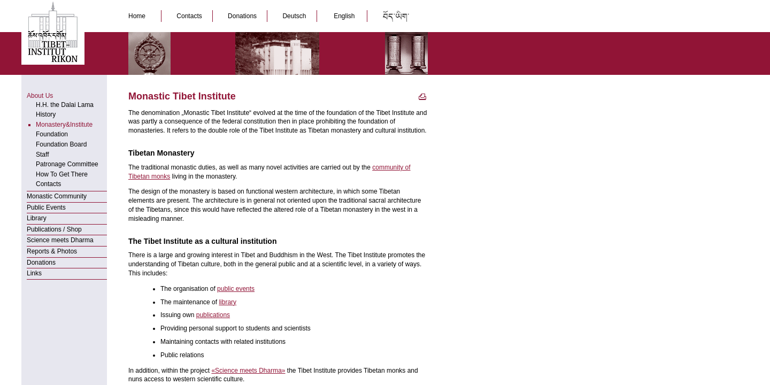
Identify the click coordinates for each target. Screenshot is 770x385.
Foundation (52, 134)
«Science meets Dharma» (248, 370)
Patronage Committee (67, 164)
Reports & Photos (52, 251)
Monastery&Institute (64, 124)
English (344, 16)
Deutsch (294, 16)
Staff (42, 154)
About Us (40, 95)
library (227, 302)
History (46, 114)
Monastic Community (57, 196)
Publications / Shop (54, 229)
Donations (243, 16)
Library (37, 218)
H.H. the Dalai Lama (65, 105)
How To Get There (62, 174)
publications (213, 315)
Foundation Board (61, 144)
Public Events (46, 207)
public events (236, 288)
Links (34, 273)
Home (139, 16)
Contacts (190, 16)
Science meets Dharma (60, 240)
